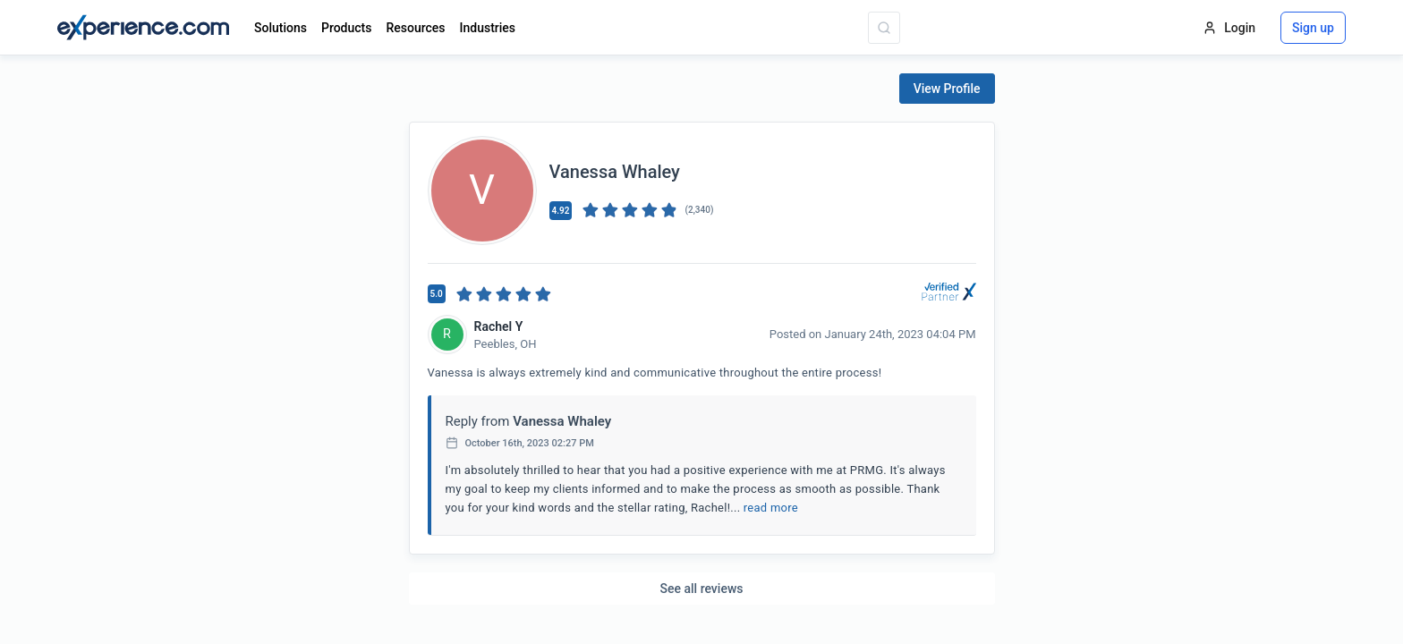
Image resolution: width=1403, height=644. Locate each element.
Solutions (280, 28)
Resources (415, 28)
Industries (488, 28)
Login (1229, 28)
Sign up (1313, 28)
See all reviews (702, 588)
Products (346, 28)
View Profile (947, 88)
